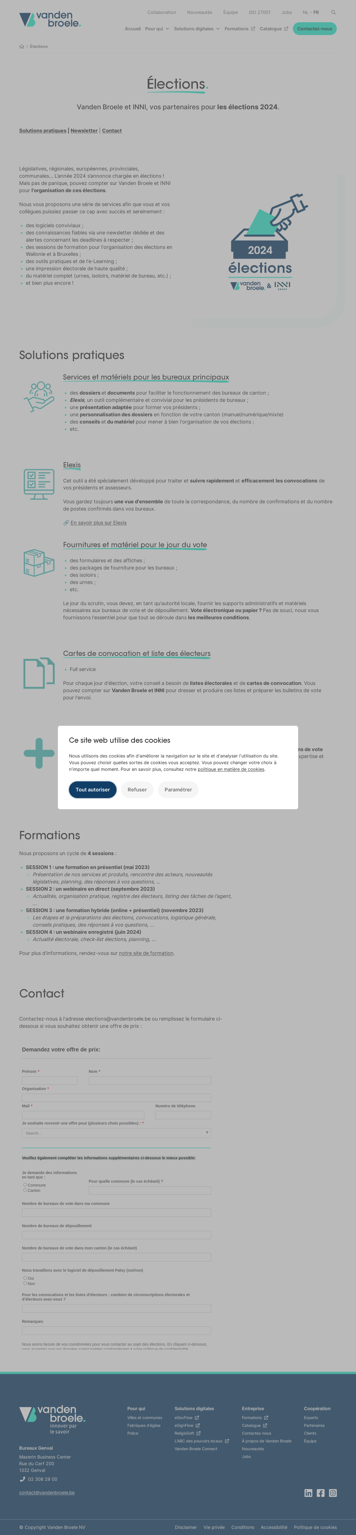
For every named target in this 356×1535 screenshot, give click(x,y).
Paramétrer (178, 790)
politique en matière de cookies (231, 769)
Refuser (137, 790)
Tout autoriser (93, 790)
